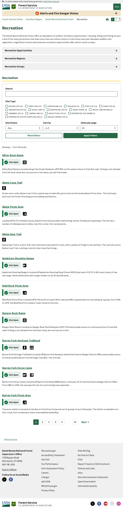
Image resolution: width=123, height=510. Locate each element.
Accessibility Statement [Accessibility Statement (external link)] (53, 455)
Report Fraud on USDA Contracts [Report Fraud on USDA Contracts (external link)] (94, 463)
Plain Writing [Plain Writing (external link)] (84, 450)
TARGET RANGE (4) (79, 110)
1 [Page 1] (36, 422)
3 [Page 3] (49, 422)
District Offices (9, 469)
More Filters (34, 135)
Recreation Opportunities (18, 50)
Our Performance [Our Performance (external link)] (49, 463)
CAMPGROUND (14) (54, 106)
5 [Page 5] (62, 422)
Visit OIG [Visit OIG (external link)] (45, 459)
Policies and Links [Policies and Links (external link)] (86, 468)
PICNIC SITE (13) (91, 106)
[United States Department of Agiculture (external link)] (6, 6)
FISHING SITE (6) (108, 106)
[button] (107, 19)
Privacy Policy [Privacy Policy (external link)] (48, 490)
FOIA (80, 459)
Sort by (47, 122)
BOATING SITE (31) (16, 106)
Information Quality (87, 485)
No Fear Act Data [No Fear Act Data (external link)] (86, 455)
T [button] (113, 19)
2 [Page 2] (42, 422)
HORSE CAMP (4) (38, 110)
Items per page (88, 122)
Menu (117, 7)
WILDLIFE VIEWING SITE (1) (58, 117)
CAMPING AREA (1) (36, 113)
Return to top (10, 439)
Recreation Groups (14, 66)
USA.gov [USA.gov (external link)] (45, 477)
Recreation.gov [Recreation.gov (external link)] (48, 450)
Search (9, 88)
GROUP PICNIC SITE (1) (57, 113)
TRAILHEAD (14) (73, 106)
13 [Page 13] (75, 422)
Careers (45, 472)
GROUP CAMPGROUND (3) (102, 110)
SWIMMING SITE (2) (16, 113)
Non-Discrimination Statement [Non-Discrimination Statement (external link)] (93, 477)
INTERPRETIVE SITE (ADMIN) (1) (83, 113)
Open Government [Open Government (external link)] (87, 481)
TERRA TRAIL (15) (35, 106)
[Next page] (86, 422)
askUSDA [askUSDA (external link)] (45, 481)
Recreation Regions (15, 58)
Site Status (11, 122)
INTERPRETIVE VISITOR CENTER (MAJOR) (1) (25, 117)
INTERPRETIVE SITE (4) (58, 110)
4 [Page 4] (55, 422)
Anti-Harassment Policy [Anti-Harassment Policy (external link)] (52, 468)
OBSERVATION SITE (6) (17, 110)
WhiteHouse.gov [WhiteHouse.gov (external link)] (49, 485)
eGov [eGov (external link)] (80, 472)
